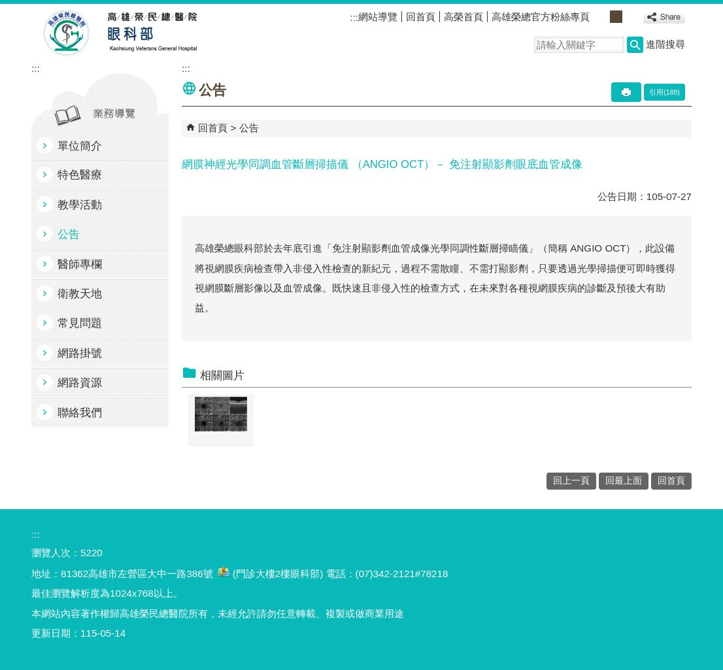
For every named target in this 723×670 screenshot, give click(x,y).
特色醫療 (80, 175)
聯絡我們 (80, 413)
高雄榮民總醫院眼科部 (151, 33)
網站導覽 (377, 16)
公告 (69, 234)
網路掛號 (80, 353)
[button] (635, 45)
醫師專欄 (80, 264)
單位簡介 (80, 146)
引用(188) (664, 92)
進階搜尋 (665, 44)
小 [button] (601, 16)
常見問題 (80, 323)
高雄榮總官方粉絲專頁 (541, 16)
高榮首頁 (463, 16)
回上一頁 (571, 481)
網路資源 (80, 383)
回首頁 (420, 16)
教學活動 (80, 205)
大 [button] (630, 16)
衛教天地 (80, 294)
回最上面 (623, 481)
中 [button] (616, 16)
